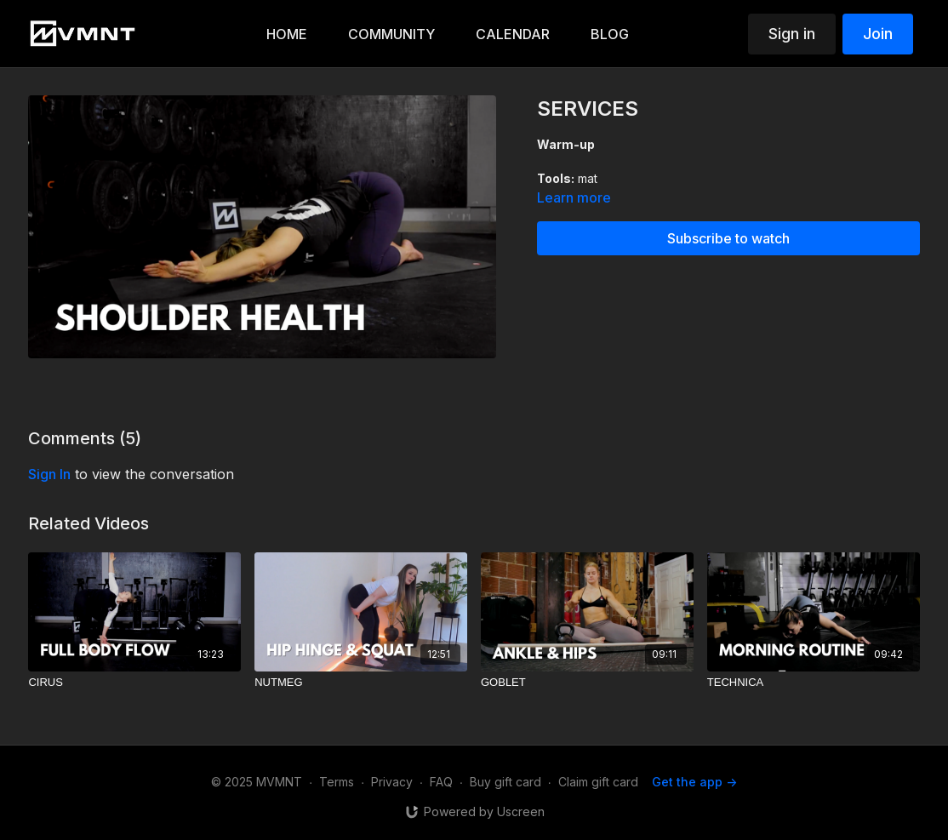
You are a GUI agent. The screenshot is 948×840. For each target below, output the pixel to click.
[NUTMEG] (360, 682)
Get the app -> (694, 781)
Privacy (392, 781)
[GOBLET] (587, 682)
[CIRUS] (134, 682)
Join (878, 34)
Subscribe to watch (728, 238)
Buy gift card (505, 781)
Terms (336, 781)
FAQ (441, 781)
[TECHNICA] (813, 682)
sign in (49, 474)
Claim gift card (598, 781)
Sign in (791, 34)
